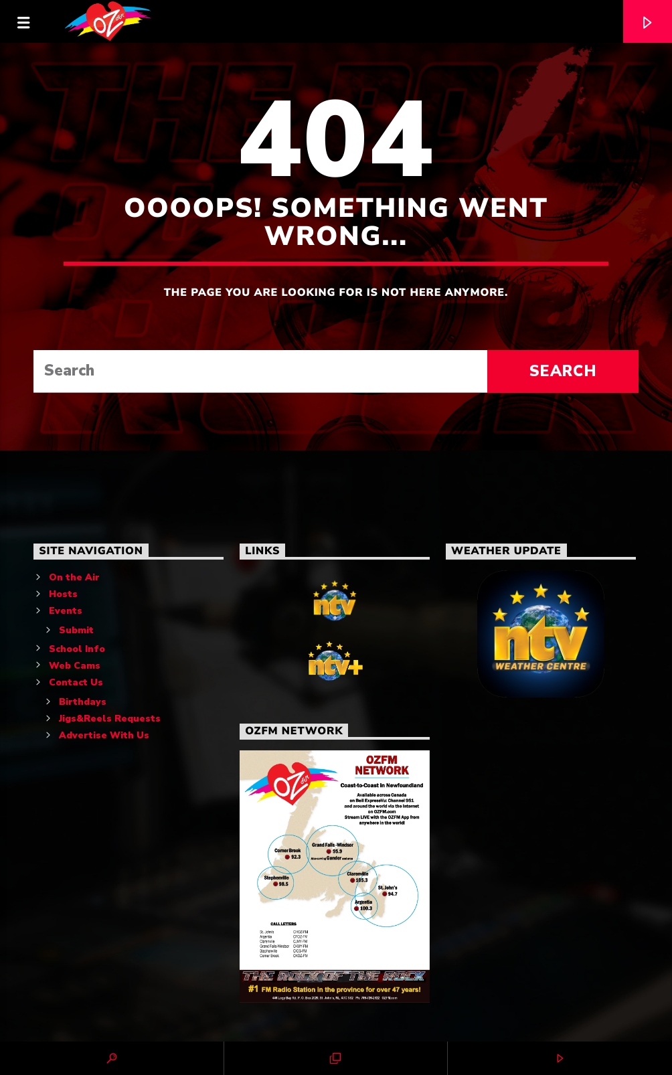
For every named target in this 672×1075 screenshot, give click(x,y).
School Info (77, 649)
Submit (76, 630)
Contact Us (76, 682)
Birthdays (82, 701)
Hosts (63, 594)
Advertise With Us (104, 735)
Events (65, 610)
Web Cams (74, 665)
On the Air (74, 577)
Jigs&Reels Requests (110, 718)
